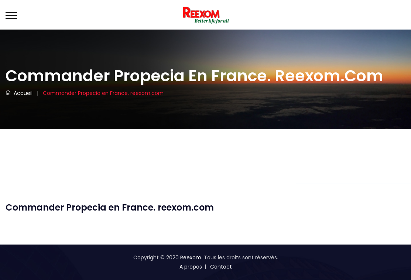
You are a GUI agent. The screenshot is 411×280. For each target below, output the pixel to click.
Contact (221, 266)
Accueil (19, 93)
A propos (190, 266)
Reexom (190, 257)
